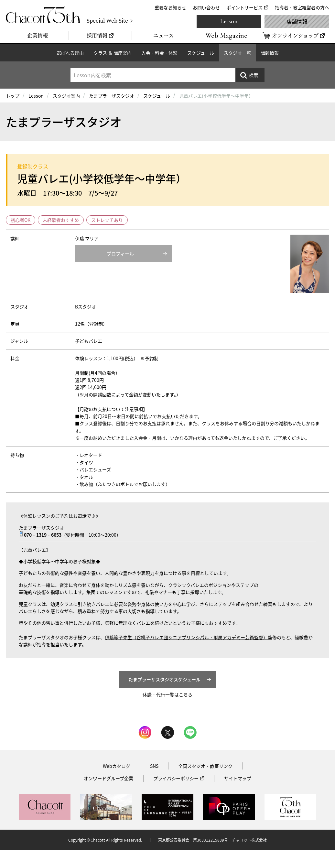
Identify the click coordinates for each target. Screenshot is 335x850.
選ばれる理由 (70, 52)
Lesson (229, 21)
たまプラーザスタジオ (111, 95)
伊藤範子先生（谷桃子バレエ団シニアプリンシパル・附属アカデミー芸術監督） (186, 637)
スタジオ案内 (66, 95)
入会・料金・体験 (159, 52)
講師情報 (270, 52)
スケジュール (200, 52)
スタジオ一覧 (237, 52)
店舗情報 (296, 21)
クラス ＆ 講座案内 (112, 52)
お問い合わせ (206, 7)
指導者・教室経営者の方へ (302, 7)
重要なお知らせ (170, 7)
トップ (12, 95)
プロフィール (120, 253)
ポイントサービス (244, 7)
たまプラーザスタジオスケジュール (164, 679)
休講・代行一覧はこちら (167, 694)
